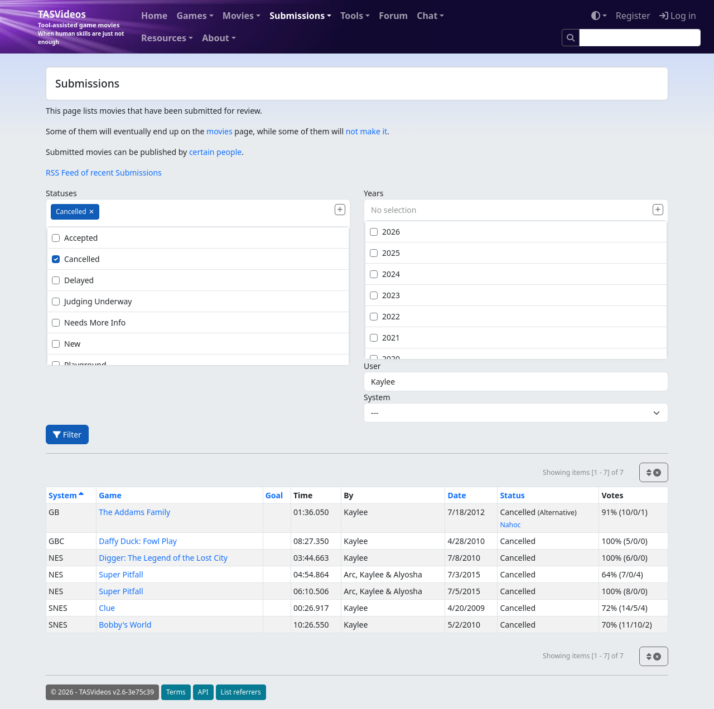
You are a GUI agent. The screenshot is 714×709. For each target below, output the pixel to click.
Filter (67, 434)
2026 (385, 231)
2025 (385, 252)
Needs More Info (89, 322)
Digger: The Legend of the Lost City (163, 557)
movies (219, 131)
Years (373, 193)
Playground (79, 365)
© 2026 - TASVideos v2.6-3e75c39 (102, 692)
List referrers (241, 692)
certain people (215, 152)
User (372, 366)
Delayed (73, 280)
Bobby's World (125, 624)
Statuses (61, 193)
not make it (366, 131)
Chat (427, 15)
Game (110, 495)
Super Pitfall (121, 574)
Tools (351, 15)
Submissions (297, 15)
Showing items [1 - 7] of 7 (583, 472)
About (215, 38)
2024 (385, 274)
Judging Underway (92, 301)
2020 (385, 358)
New (66, 343)
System (377, 397)
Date (456, 495)
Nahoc (510, 525)
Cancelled (76, 259)
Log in (677, 15)
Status (512, 495)
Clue (107, 608)
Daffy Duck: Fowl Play (138, 541)
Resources (163, 38)
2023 (385, 295)
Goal (274, 495)
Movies (238, 15)
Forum (393, 15)
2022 (385, 316)
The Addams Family (134, 512)
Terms (176, 692)
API (203, 692)
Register (633, 15)
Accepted (75, 237)
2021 (385, 337)
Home (154, 15)
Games (191, 15)
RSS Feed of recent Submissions (104, 172)
